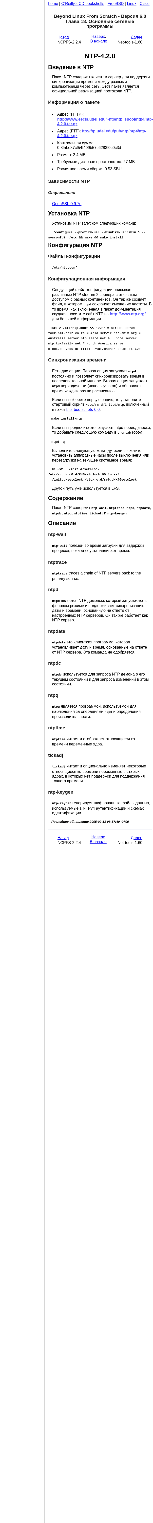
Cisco (145, 3)
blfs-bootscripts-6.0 (83, 406)
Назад (63, 37)
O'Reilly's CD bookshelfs (82, 3)
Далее (136, 37)
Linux (131, 3)
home (53, 3)
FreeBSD (116, 3)
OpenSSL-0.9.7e (66, 204)
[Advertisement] (22, 759)
